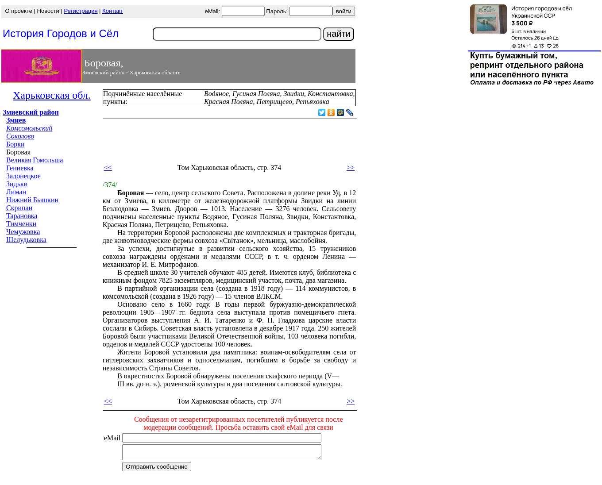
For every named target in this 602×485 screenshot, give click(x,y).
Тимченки (21, 223)
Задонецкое (23, 176)
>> (351, 167)
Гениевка (20, 168)
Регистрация (80, 11)
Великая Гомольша (34, 160)
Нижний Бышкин (32, 200)
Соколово (20, 136)
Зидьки (16, 184)
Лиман (16, 192)
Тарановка (21, 215)
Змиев (16, 120)
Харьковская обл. (52, 95)
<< (108, 167)
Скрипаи (19, 208)
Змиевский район (31, 112)
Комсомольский (29, 128)
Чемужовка (23, 231)
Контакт (112, 11)
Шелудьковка (26, 239)
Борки (15, 144)
